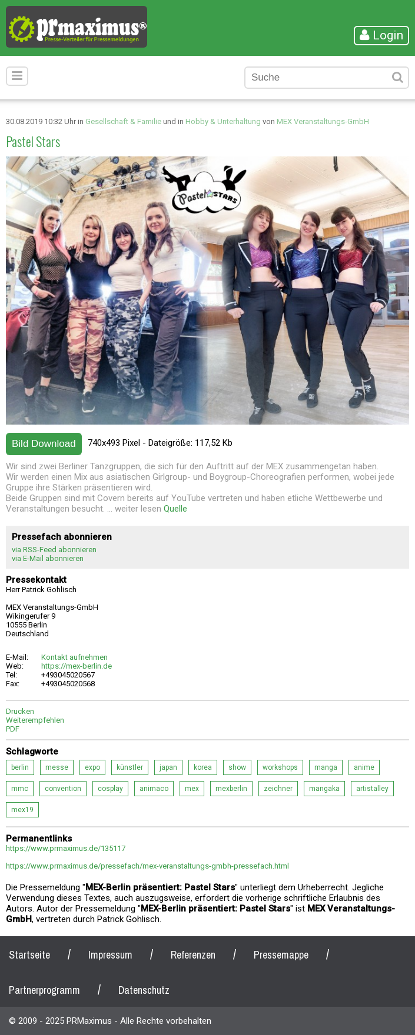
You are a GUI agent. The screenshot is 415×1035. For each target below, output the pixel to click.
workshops (280, 767)
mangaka (324, 788)
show (237, 767)
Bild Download (44, 443)
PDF (12, 728)
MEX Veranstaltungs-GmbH (323, 121)
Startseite (29, 954)
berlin (20, 767)
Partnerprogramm (44, 990)
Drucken (20, 711)
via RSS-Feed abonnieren (54, 549)
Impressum (110, 954)
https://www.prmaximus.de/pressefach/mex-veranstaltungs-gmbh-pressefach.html (147, 866)
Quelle (175, 508)
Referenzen (193, 954)
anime (364, 767)
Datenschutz (144, 990)
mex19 (22, 810)
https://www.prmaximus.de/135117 (65, 848)
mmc (19, 788)
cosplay (110, 788)
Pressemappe (281, 954)
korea (203, 767)
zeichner (278, 788)
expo (92, 767)
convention (63, 788)
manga (325, 767)
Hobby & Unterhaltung (223, 121)
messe (56, 767)
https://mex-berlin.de (76, 666)
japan (168, 767)
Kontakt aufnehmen (74, 657)
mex (192, 788)
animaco (154, 788)
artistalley (372, 788)
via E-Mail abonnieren (48, 558)
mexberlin (231, 788)
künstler (130, 767)
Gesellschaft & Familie (123, 121)
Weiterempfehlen (35, 720)
